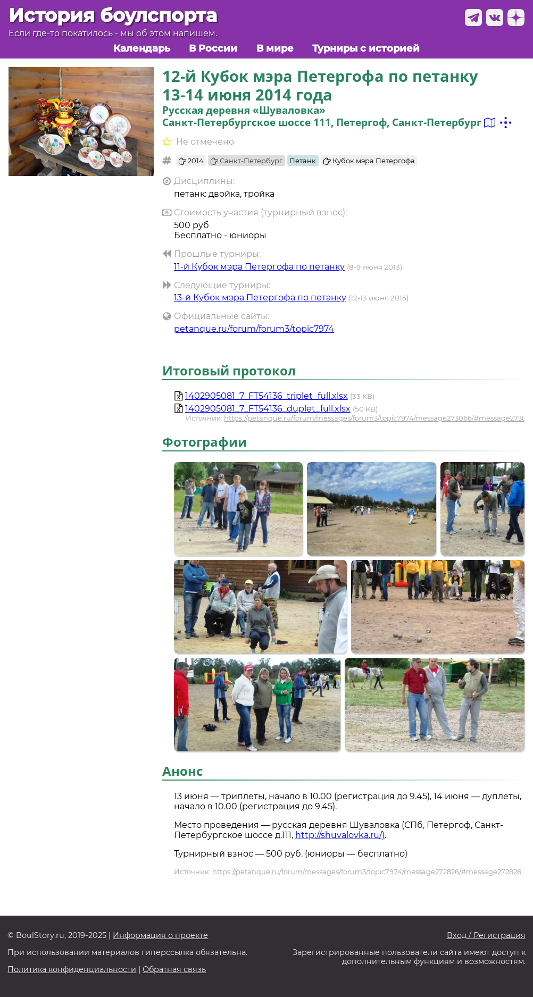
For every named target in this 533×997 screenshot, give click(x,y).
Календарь (141, 48)
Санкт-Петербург (246, 160)
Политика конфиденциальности (71, 969)
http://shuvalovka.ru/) (340, 835)
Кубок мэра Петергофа (369, 160)
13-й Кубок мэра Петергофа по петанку (260, 297)
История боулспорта (113, 15)
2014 (191, 160)
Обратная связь (174, 969)
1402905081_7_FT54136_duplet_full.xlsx (268, 409)
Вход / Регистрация (486, 935)
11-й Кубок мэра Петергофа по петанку (259, 267)
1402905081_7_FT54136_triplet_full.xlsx (266, 396)
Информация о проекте (160, 935)
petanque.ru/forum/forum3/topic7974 (254, 329)
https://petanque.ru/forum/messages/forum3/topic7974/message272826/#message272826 (366, 871)
